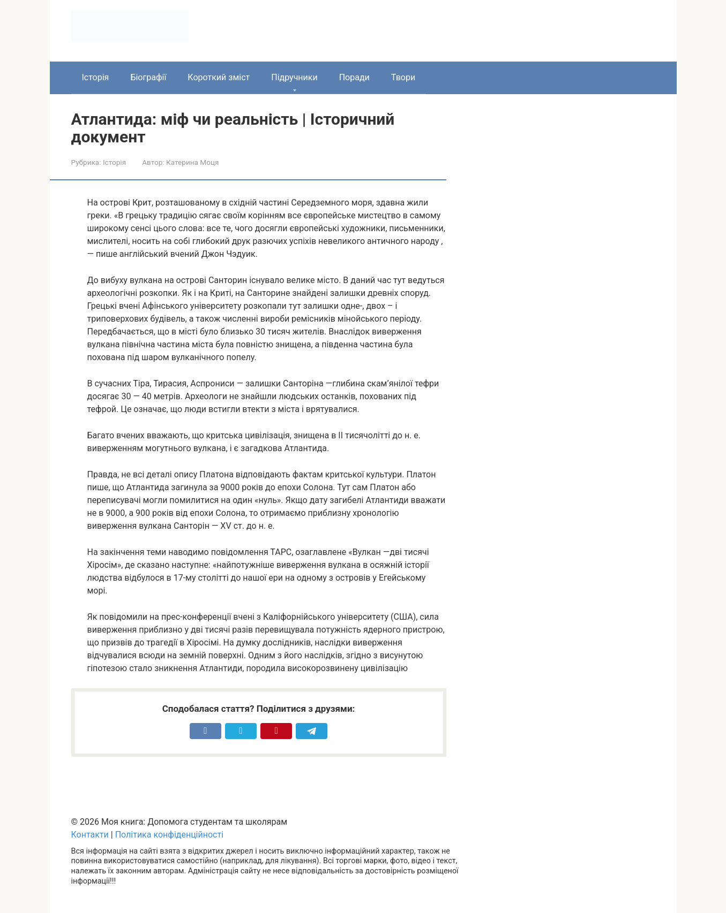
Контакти (90, 835)
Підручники (294, 77)
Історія (95, 77)
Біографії (148, 77)
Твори (403, 77)
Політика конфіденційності (169, 835)
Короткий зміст (219, 77)
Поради (354, 77)
